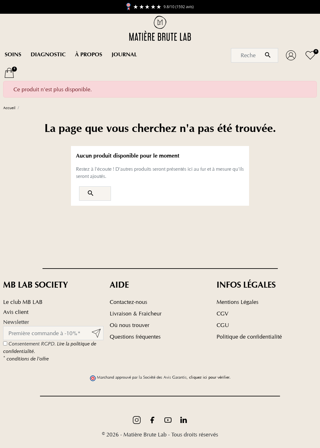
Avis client (15, 312)
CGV (222, 313)
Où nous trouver (129, 325)
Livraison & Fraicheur (136, 313)
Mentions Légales (237, 302)
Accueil (9, 107)
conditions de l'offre (26, 359)
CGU (223, 325)
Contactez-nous (128, 302)
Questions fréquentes (135, 336)
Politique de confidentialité (249, 336)
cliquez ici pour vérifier (209, 377)
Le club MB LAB (22, 302)
